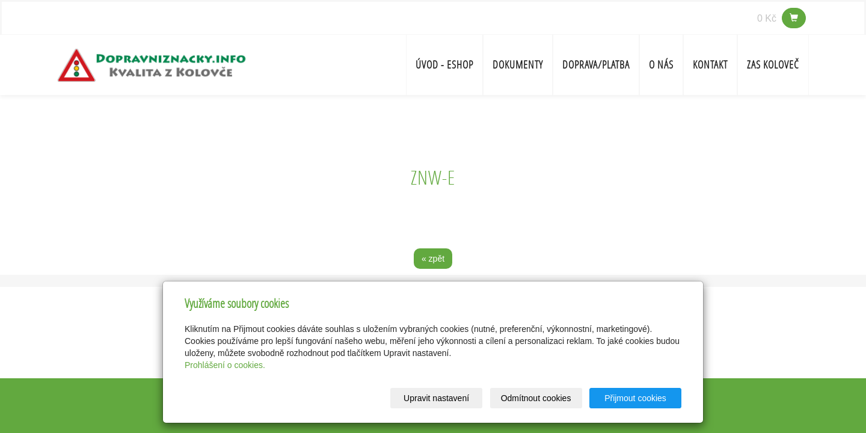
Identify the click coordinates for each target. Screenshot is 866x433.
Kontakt (710, 65)
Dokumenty (518, 65)
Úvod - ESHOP (444, 65)
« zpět (433, 258)
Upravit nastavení (436, 398)
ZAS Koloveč (773, 65)
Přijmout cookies (635, 398)
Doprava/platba (596, 65)
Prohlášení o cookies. (225, 365)
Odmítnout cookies (536, 398)
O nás (661, 65)
